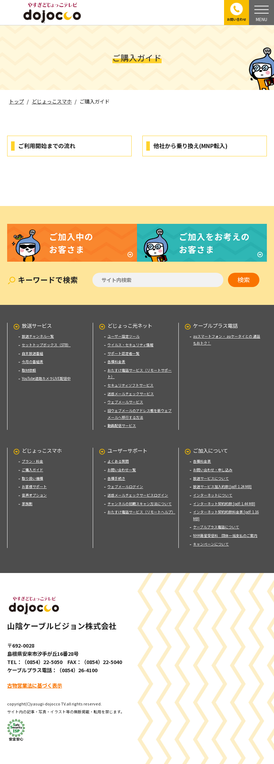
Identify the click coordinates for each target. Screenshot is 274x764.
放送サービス (37, 320)
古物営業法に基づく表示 (34, 680)
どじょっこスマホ (42, 445)
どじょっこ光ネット (129, 320)
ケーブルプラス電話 (215, 320)
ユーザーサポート (127, 445)
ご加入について (210, 445)
